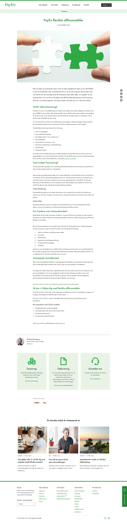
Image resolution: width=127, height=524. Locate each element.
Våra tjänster (43, 5)
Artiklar (37, 402)
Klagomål (77, 501)
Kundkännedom (79, 498)
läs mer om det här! (70, 158)
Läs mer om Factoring (31, 381)
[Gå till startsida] (10, 5)
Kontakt (86, 5)
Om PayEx (54, 5)
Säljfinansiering (43, 498)
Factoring (41, 493)
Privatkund (94, 491)
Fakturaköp (42, 496)
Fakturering (42, 491)
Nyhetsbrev (64, 11)
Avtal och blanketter (80, 491)
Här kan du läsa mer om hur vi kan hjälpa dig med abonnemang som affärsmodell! (55, 284)
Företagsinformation (62, 493)
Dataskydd (77, 493)
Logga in (105, 5)
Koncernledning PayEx (62, 491)
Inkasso (41, 501)
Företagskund (95, 493)
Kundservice (76, 5)
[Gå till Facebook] (105, 518)
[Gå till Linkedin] (108, 518)
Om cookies (78, 496)
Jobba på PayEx (61, 496)
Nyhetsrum (65, 5)
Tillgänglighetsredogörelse (63, 498)
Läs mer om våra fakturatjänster (63, 385)
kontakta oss (61, 323)
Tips (45, 402)
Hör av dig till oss (95, 379)
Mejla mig (30, 343)
